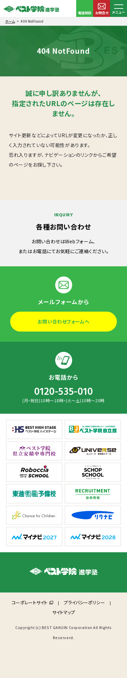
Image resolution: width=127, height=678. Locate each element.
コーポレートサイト (29, 602)
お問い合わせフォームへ (63, 321)
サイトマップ (63, 612)
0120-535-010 (63, 392)
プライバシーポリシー (84, 602)
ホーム (10, 21)
